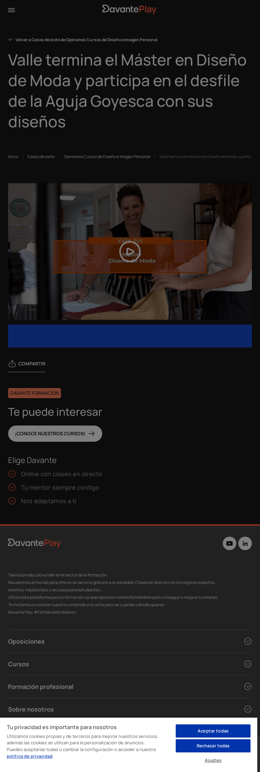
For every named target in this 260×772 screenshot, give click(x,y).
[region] (128, 744)
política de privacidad (29, 756)
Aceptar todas (213, 731)
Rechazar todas (213, 746)
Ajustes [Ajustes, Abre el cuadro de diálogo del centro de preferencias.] (213, 760)
